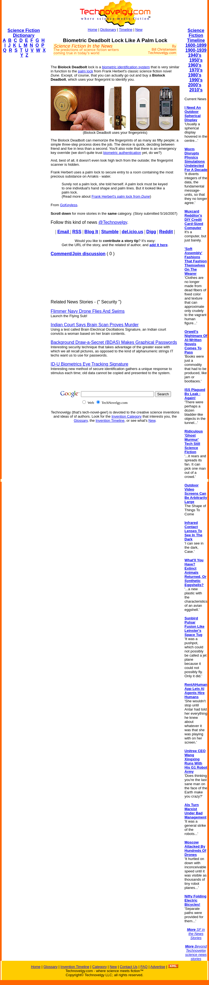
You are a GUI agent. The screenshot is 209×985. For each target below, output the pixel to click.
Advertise (157, 967)
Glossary (81, 420)
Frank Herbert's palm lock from (120, 196)
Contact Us (128, 967)
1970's (195, 70)
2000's (194, 85)
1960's (194, 65)
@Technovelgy (112, 222)
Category (99, 967)
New (138, 30)
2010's (195, 90)
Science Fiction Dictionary (23, 33)
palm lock (85, 71)
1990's (195, 80)
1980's (194, 75)
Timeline (125, 30)
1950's (195, 60)
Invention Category (127, 416)
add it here (159, 245)
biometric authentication (122, 153)
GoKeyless (68, 205)
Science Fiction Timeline (196, 35)
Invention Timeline (110, 420)
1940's (194, 55)
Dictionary (108, 30)
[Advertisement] (24, 144)
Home (92, 30)
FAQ (144, 967)
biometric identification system (126, 67)
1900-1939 (196, 50)
